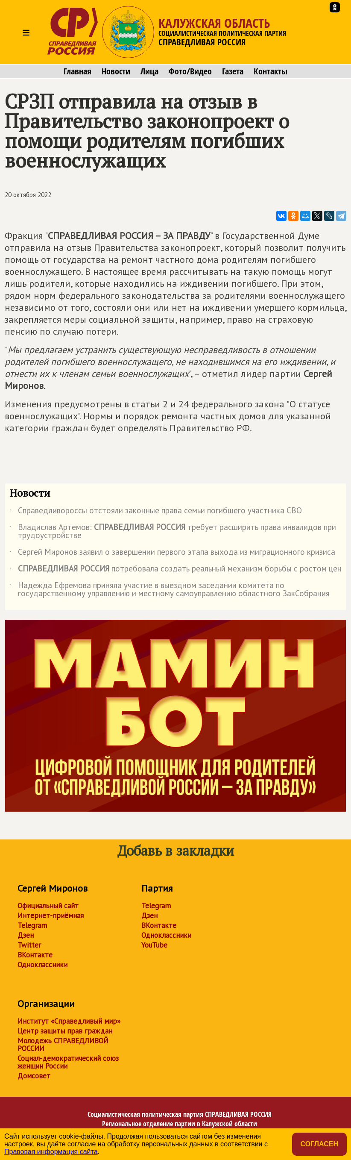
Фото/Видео (190, 71)
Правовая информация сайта (51, 1151)
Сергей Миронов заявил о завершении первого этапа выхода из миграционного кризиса (172, 553)
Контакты (270, 71)
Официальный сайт (48, 906)
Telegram (32, 925)
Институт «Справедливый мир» (69, 1021)
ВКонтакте (35, 955)
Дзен (26, 935)
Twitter (29, 945)
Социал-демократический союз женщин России (68, 1062)
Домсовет (34, 1076)
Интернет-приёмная (51, 915)
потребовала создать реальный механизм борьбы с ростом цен (175, 570)
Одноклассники (42, 965)
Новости (116, 71)
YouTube (154, 945)
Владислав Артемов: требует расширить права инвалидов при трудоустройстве (172, 531)
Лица (149, 71)
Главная (77, 71)
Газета (232, 71)
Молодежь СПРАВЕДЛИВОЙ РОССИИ (63, 1044)
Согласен (319, 1144)
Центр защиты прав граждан (65, 1031)
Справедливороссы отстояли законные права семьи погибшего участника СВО (155, 512)
